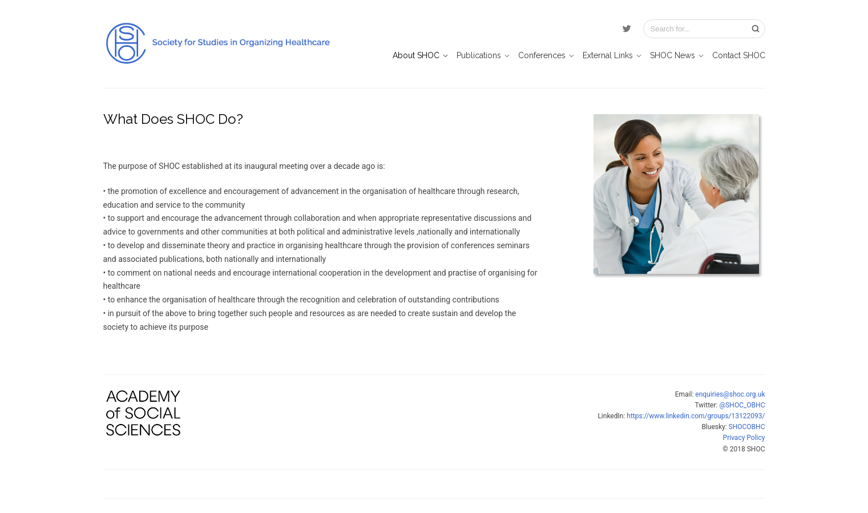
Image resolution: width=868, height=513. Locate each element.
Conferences (542, 55)
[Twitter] (627, 29)
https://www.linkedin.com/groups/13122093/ (696, 416)
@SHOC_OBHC (742, 405)
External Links (608, 55)
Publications (479, 55)
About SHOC (416, 55)
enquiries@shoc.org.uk (730, 394)
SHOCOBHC (747, 427)
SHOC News (672, 55)
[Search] (755, 29)
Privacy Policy (744, 438)
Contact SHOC (738, 55)
